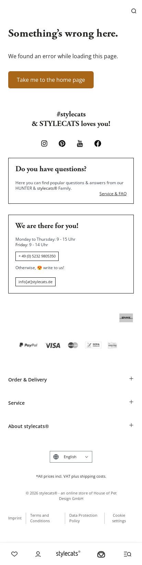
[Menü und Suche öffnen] (127, 554)
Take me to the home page (51, 80)
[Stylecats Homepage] (68, 554)
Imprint (15, 517)
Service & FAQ (113, 194)
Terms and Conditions (40, 518)
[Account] (38, 554)
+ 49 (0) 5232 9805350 (37, 256)
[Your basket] (101, 554)
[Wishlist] (14, 554)
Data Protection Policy (83, 518)
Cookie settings (119, 518)
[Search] (133, 10)
